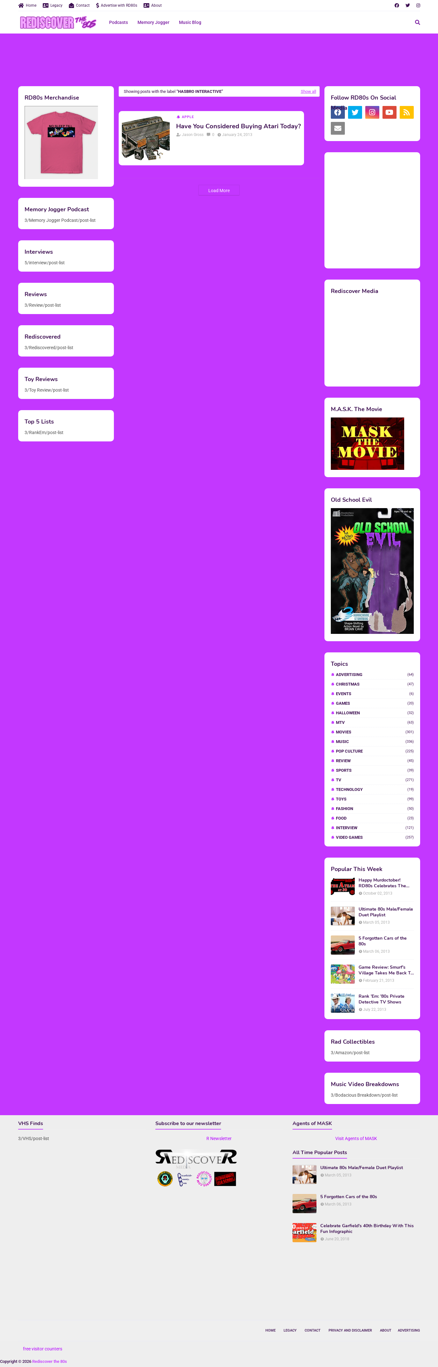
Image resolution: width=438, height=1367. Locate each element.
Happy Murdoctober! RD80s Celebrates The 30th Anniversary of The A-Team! (384, 883)
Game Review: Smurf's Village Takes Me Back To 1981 (386, 970)
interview (375, 827)
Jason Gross (193, 134)
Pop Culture (375, 751)
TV (375, 779)
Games (375, 703)
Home (27, 5)
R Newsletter (219, 1138)
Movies (375, 732)
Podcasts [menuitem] (118, 22)
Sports (375, 770)
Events (375, 693)
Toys (375, 799)
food (375, 818)
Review (375, 760)
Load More (219, 190)
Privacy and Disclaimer (350, 1330)
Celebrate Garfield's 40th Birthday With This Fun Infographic (367, 1229)
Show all (308, 91)
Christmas (375, 684)
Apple (188, 117)
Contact (79, 5)
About (153, 5)
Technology (375, 789)
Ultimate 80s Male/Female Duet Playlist (386, 912)
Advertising (375, 674)
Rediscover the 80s (49, 1361)
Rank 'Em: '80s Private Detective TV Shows (382, 999)
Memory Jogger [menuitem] (153, 22)
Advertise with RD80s (116, 5)
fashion (375, 808)
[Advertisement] (219, 59)
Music (375, 741)
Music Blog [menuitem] (190, 22)
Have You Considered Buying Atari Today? (238, 126)
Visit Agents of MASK (356, 1138)
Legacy (53, 5)
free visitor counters (42, 1348)
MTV (375, 722)
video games (375, 837)
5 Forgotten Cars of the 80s (383, 941)
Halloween (375, 712)
